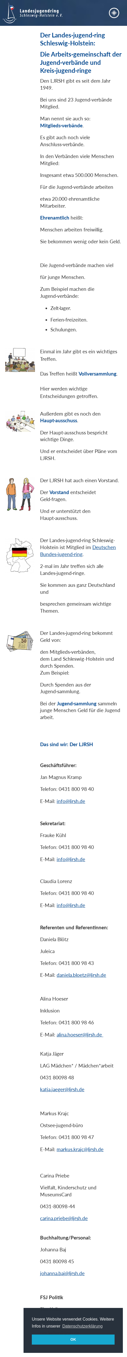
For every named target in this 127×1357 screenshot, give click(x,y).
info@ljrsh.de (71, 801)
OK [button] (73, 1339)
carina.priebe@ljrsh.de (64, 1218)
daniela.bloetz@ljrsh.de (81, 975)
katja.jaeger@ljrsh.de (62, 1089)
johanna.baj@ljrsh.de (62, 1273)
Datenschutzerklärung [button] (82, 1326)
